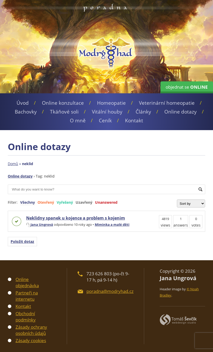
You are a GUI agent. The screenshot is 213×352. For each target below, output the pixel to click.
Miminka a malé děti (112, 224)
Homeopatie (111, 103)
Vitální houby (107, 111)
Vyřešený (65, 202)
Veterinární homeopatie (167, 103)
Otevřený (46, 202)
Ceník (105, 120)
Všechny (27, 202)
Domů (13, 163)
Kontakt (134, 120)
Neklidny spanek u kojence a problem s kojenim (75, 218)
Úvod (23, 103)
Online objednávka (27, 282)
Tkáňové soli (64, 111)
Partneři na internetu (27, 296)
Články (143, 111)
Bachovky (26, 111)
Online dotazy (180, 111)
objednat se (187, 87)
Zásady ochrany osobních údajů (31, 330)
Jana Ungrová (39, 224)
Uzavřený (84, 202)
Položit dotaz (22, 241)
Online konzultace (63, 103)
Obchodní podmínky (26, 317)
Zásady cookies (31, 340)
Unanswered (106, 202)
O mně (78, 120)
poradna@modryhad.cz (110, 291)
